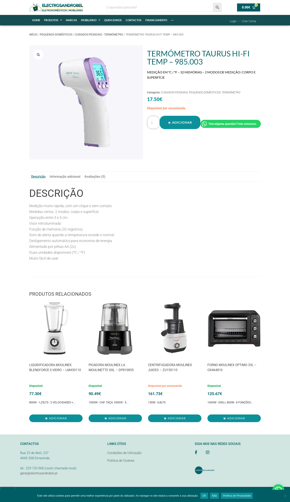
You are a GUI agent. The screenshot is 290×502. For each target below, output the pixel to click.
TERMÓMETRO (113, 34)
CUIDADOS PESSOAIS (88, 34)
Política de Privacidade (237, 495)
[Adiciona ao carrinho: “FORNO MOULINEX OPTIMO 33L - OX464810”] (234, 418)
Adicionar (182, 122)
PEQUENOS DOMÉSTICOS (56, 34)
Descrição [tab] (38, 176)
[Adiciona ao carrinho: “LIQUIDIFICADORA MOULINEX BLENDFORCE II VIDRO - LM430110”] (56, 418)
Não (214, 495)
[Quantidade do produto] (153, 122)
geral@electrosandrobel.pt (38, 473)
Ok (204, 495)
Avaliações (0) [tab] (94, 176)
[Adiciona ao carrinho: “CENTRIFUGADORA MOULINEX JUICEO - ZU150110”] (174, 418)
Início (33, 34)
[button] (38, 54)
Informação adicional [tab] (65, 176)
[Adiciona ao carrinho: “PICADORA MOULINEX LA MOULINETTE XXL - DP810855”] (115, 418)
